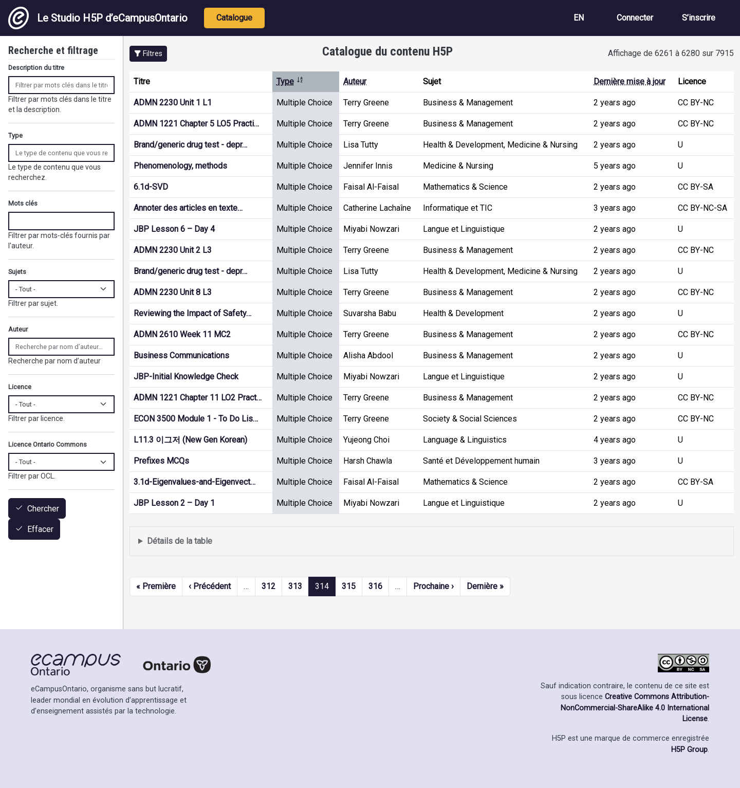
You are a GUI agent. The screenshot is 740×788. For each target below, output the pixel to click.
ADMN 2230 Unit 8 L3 (173, 292)
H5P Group (689, 749)
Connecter (635, 18)
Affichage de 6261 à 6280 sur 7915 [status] (671, 53)
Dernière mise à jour (629, 81)
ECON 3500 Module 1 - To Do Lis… (196, 419)
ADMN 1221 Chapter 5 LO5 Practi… (196, 124)
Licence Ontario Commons (47, 444)
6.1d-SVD (151, 187)
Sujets (17, 272)
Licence (19, 387)
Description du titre (36, 67)
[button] (148, 54)
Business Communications (181, 355)
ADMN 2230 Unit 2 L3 (173, 250)
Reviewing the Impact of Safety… (192, 313)
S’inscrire (698, 18)
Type (290, 81)
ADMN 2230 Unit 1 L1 (173, 102)
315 (349, 586)
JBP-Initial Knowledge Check (186, 376)
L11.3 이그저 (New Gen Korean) (190, 440)
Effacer (40, 530)
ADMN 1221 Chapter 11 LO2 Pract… (198, 397)
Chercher (43, 509)
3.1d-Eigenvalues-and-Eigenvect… (194, 482)
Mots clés (23, 203)
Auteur (354, 81)
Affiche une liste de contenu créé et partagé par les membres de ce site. (431, 541)
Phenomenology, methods (180, 166)
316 (375, 586)
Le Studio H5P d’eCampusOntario (98, 18)
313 (295, 586)
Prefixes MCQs (161, 461)
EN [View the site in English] (579, 18)
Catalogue (234, 18)
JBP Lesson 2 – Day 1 (174, 503)
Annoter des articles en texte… (188, 208)
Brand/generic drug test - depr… (190, 145)
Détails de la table (179, 541)
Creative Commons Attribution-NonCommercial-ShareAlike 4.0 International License (635, 707)
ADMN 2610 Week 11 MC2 (182, 334)
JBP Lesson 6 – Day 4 (174, 229)
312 (268, 586)
